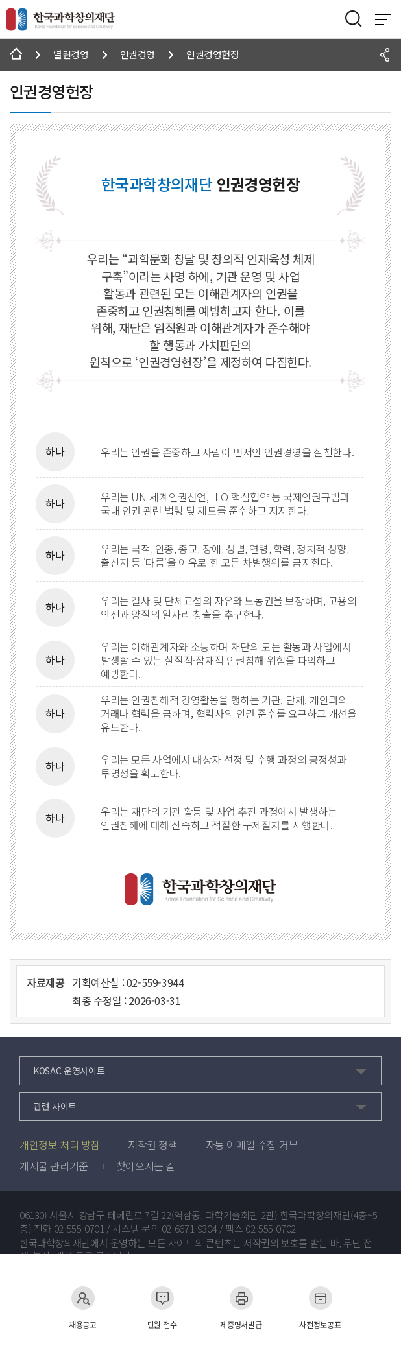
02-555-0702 (270, 1228)
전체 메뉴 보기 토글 (383, 19)
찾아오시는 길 (145, 1166)
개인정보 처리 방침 (59, 1144)
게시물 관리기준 (53, 1166)
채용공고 (83, 1307)
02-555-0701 (79, 1228)
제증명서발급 (240, 1307)
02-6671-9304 (189, 1228)
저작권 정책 (153, 1144)
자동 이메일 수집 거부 (252, 1144)
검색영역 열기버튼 (353, 18)
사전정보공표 (320, 1307)
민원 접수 (162, 1307)
